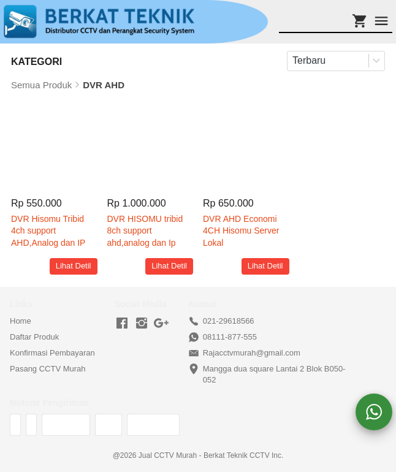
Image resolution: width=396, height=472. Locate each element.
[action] (374, 412)
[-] (122, 324)
